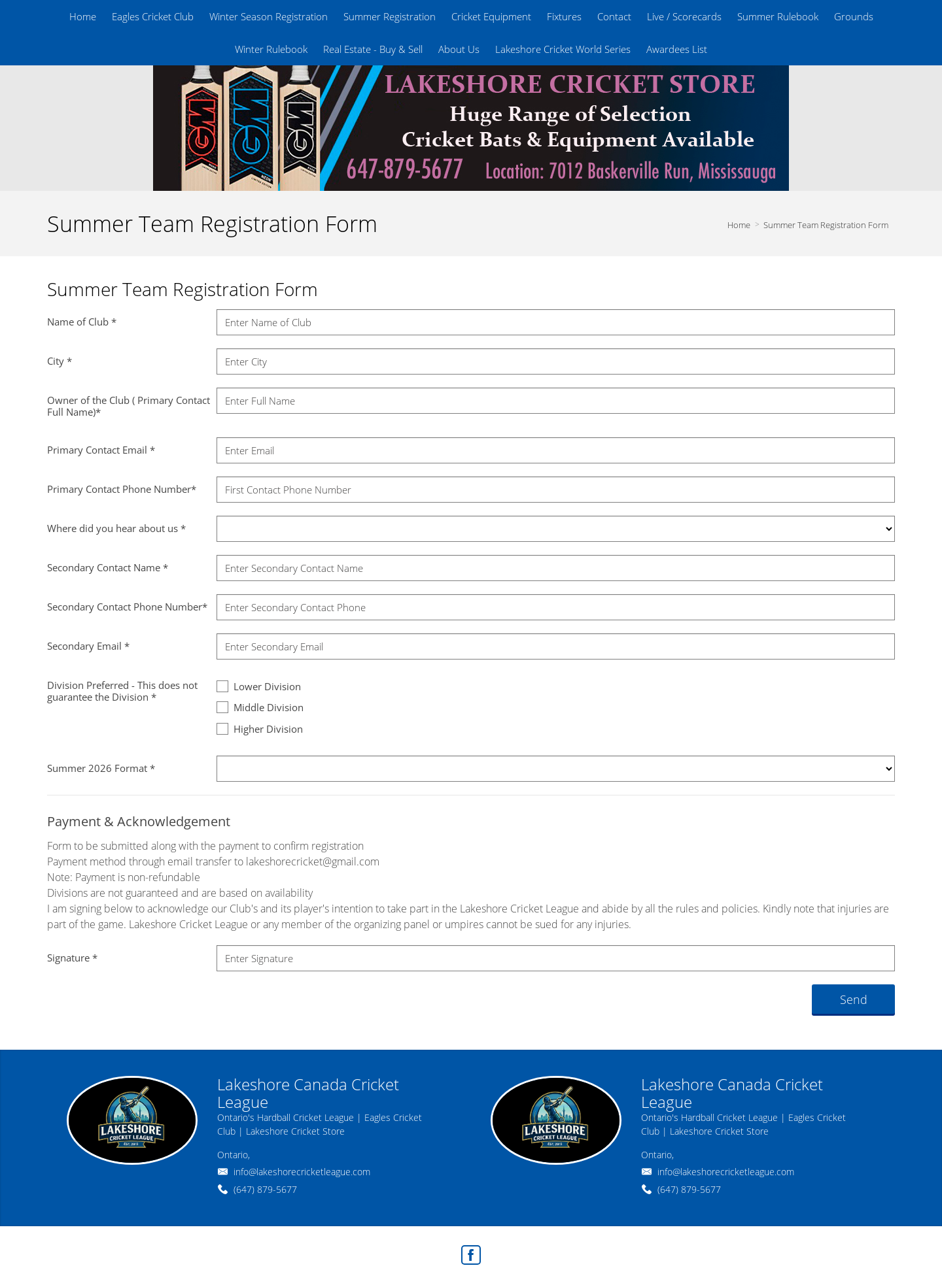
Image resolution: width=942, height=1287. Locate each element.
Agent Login (861, 1251)
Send (853, 999)
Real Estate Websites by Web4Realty (752, 1251)
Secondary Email (88, 645)
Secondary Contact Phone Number (127, 606)
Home (738, 225)
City (59, 360)
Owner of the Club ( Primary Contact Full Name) (128, 405)
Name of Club (81, 321)
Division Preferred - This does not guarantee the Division (122, 690)
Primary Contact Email (101, 449)
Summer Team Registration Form (825, 225)
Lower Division (259, 686)
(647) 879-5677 (265, 1189)
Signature (72, 957)
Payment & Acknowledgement (138, 821)
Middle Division (260, 707)
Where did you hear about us (116, 528)
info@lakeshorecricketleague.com (302, 1171)
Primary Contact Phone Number (121, 488)
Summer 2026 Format (101, 768)
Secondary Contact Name (107, 567)
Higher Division (260, 728)
